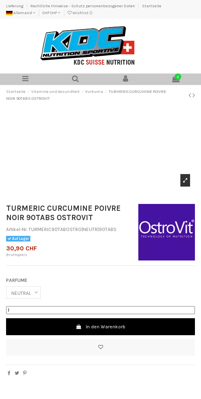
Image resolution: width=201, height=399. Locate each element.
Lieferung (15, 6)
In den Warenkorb (100, 327)
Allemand (21, 12)
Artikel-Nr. (17, 229)
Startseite (151, 6)
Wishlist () (80, 12)
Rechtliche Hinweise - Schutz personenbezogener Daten (83, 6)
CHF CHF (51, 12)
